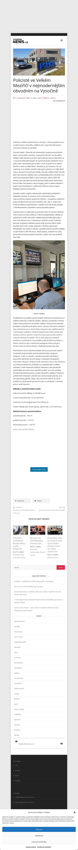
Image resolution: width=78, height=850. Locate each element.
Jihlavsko (50, 558)
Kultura (16, 673)
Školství (42, 552)
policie (15, 429)
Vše (16, 765)
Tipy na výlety (19, 709)
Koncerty (17, 658)
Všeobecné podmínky (44, 847)
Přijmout (39, 829)
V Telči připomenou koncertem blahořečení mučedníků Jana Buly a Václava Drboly (38, 601)
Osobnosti (18, 683)
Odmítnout (39, 835)
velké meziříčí (23, 429)
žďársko (31, 429)
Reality (16, 694)
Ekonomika (33, 549)
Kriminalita (16, 558)
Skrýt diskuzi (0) (39, 469)
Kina (15, 652)
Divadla (17, 627)
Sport (16, 704)
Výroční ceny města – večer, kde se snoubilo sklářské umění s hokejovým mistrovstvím (36, 609)
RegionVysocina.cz (26, 744)
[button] (74, 812)
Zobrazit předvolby (39, 842)
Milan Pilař (21, 98)
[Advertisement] (39, 15)
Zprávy (53, 98)
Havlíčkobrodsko (18, 555)
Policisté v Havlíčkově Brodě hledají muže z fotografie (19, 543)
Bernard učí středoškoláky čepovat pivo (36, 541)
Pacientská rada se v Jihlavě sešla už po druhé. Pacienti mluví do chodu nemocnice (54, 545)
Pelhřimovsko (35, 552)
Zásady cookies (31, 847)
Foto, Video (18, 637)
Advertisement (19, 621)
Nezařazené (18, 678)
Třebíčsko (17, 714)
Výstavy (17, 725)
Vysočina (17, 720)
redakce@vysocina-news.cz (25, 797)
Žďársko (46, 98)
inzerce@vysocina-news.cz (24, 802)
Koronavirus (18, 663)
